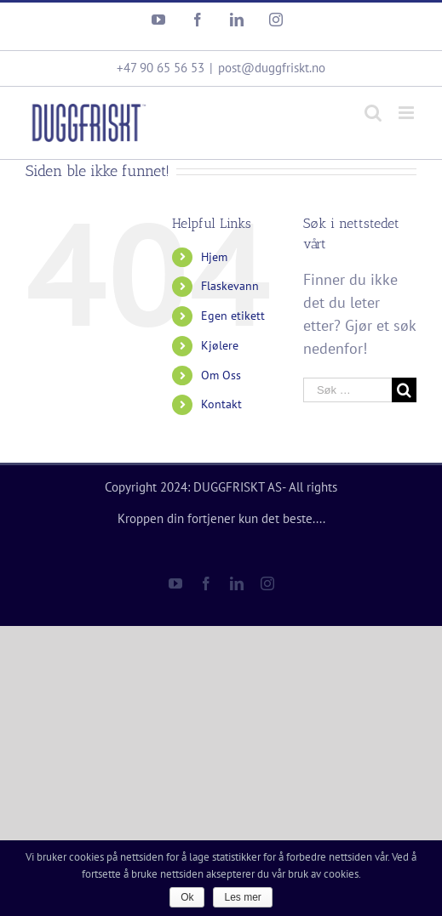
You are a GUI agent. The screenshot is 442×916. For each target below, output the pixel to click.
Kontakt (221, 404)
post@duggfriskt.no (271, 68)
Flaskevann (230, 285)
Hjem (214, 257)
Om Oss (221, 375)
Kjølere (219, 345)
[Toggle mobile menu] (407, 113)
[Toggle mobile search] (373, 113)
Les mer (242, 897)
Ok (187, 897)
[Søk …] (347, 390)
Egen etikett (233, 315)
